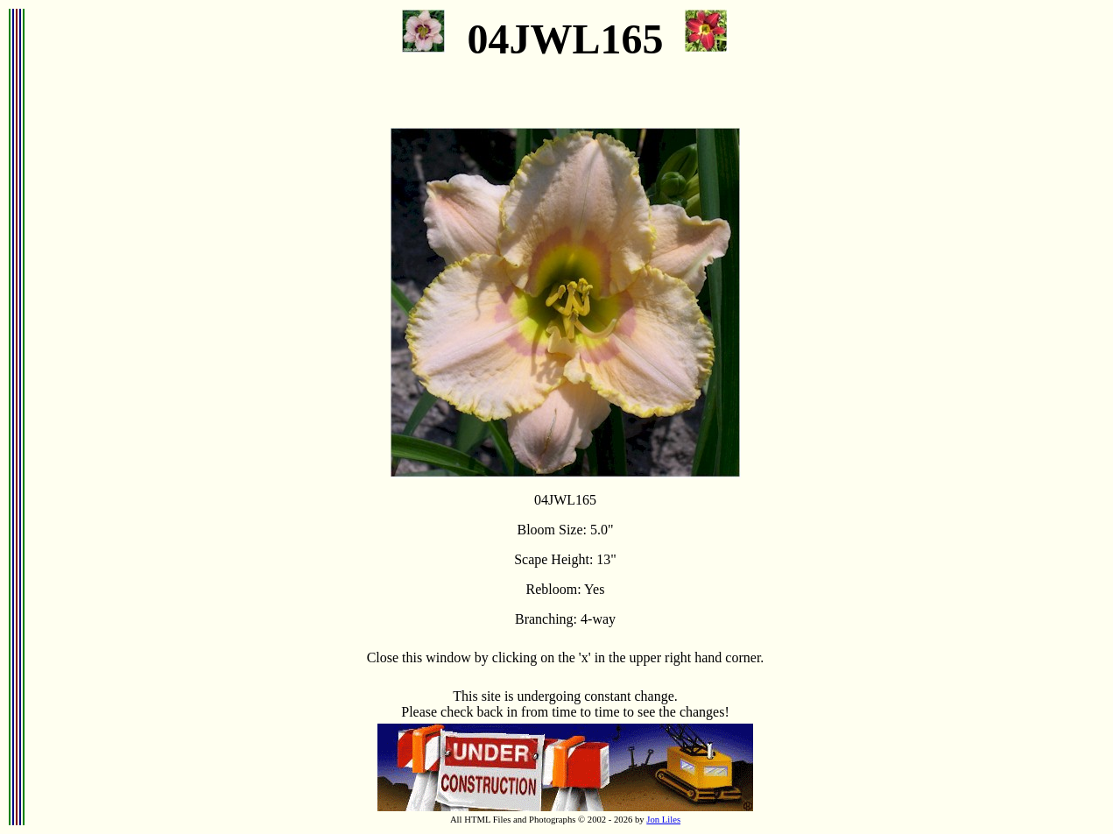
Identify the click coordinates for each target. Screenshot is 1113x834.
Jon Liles (663, 819)
